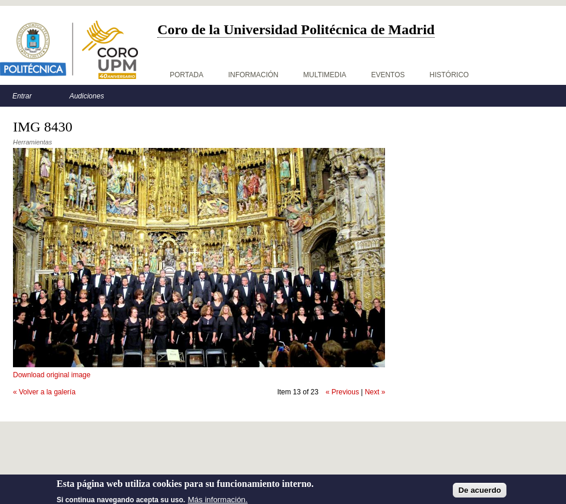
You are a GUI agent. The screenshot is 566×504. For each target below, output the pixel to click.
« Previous (342, 392)
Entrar (22, 96)
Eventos (387, 75)
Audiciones (87, 96)
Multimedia (324, 75)
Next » (375, 392)
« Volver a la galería (44, 392)
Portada (186, 75)
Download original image (51, 375)
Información (253, 75)
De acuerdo (479, 493)
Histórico (449, 75)
